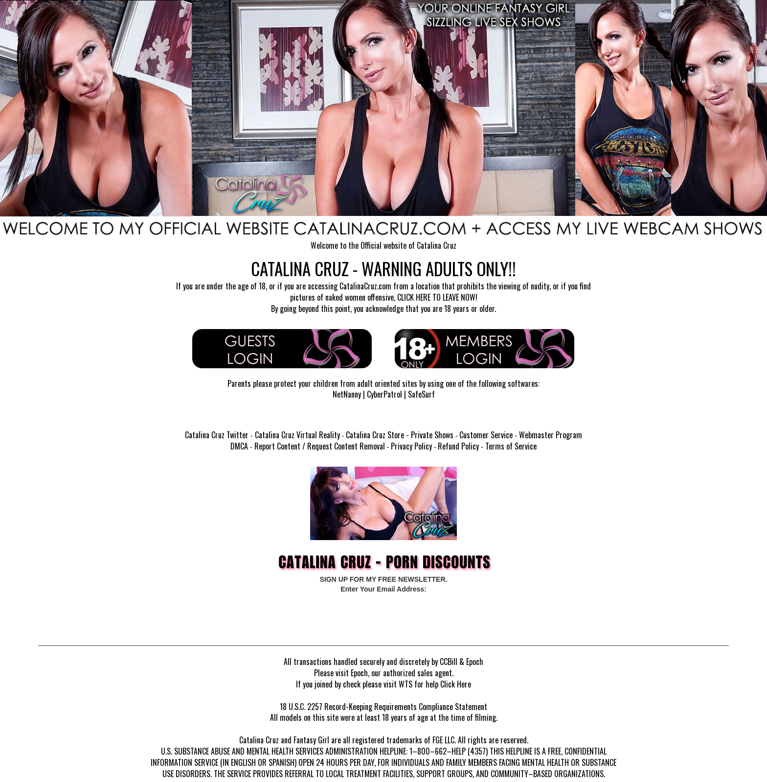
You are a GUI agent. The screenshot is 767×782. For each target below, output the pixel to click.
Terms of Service (511, 446)
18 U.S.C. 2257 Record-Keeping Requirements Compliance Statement (383, 706)
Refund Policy (458, 446)
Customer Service (486, 435)
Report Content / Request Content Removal (319, 446)
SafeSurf (421, 394)
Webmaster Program (550, 435)
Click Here (455, 684)
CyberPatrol (384, 394)
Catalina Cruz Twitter (216, 435)
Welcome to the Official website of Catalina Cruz (383, 245)
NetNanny (347, 394)
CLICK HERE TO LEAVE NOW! (437, 297)
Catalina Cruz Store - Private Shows (399, 435)
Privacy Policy (411, 446)
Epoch (474, 661)
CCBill (448, 661)
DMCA (239, 446)
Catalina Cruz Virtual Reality (297, 435)
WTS (405, 684)
